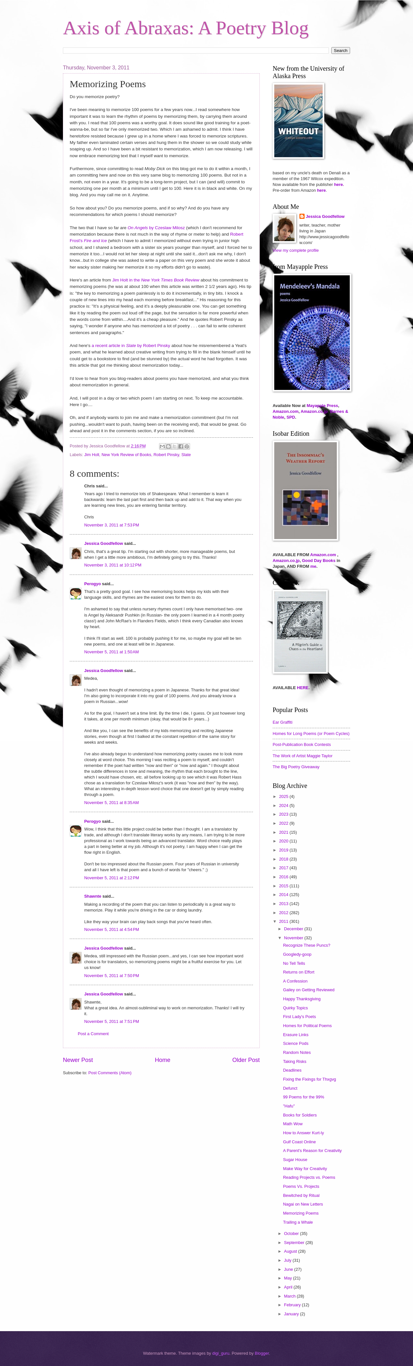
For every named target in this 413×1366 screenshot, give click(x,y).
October (292, 1233)
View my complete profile (296, 250)
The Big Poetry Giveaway (296, 766)
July (288, 1260)
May (288, 1278)
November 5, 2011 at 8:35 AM (111, 802)
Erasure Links (295, 1034)
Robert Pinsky (166, 454)
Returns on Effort (298, 972)
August (291, 1251)
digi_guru (220, 1353)
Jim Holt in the (155, 280)
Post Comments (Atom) (110, 1072)
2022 (284, 823)
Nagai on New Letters (303, 1204)
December (294, 928)
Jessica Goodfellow (103, 543)
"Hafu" (289, 1106)
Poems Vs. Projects (301, 1186)
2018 (284, 859)
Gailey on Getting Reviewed (309, 989)
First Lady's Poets (299, 1016)
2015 (284, 885)
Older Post (246, 1060)
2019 (284, 850)
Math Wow (293, 1123)
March (290, 1296)
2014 (284, 894)
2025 (284, 796)
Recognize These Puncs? (306, 945)
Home (162, 1060)
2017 (284, 867)
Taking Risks (294, 1061)
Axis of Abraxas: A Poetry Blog (186, 27)
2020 (284, 841)
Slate (186, 454)
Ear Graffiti (282, 722)
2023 (284, 814)
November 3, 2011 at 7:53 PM (111, 525)
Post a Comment (93, 1033)
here (338, 184)
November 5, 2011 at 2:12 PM (111, 877)
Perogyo (92, 583)
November (294, 937)
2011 (284, 921)
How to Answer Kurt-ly (303, 1132)
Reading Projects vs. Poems (309, 1177)
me (313, 566)
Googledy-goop (297, 954)
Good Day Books (319, 560)
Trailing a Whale (298, 1222)
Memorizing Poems (300, 1213)
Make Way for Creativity (305, 1168)
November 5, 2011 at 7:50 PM (111, 975)
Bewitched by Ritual (301, 1195)
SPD (291, 417)
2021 (284, 832)
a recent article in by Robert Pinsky (131, 345)
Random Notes (297, 1052)
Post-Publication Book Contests (302, 744)
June (289, 1269)
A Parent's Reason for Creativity (312, 1150)
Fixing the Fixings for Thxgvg (309, 1079)
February (293, 1304)
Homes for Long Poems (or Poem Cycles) (311, 733)
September (295, 1242)
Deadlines (292, 1070)
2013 (284, 903)
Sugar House (295, 1159)
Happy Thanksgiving (301, 998)
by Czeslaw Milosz (156, 227)
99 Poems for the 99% (303, 1097)
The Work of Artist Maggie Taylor (303, 755)
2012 (284, 912)
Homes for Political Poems (307, 1025)
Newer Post (78, 1060)
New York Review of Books (126, 454)
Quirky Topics (295, 1007)
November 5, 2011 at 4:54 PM (111, 929)
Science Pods (295, 1043)
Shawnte (92, 896)
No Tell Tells (294, 963)
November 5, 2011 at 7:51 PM (111, 1021)
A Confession (295, 981)
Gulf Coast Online (299, 1141)
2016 (284, 876)
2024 (284, 805)
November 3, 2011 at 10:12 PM (112, 565)
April (288, 1287)
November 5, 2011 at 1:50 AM (111, 651)
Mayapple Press (322, 405)
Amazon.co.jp (314, 411)
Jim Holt (91, 454)
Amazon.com (285, 411)
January (292, 1313)
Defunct (290, 1088)
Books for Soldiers (300, 1115)
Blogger (262, 1353)
